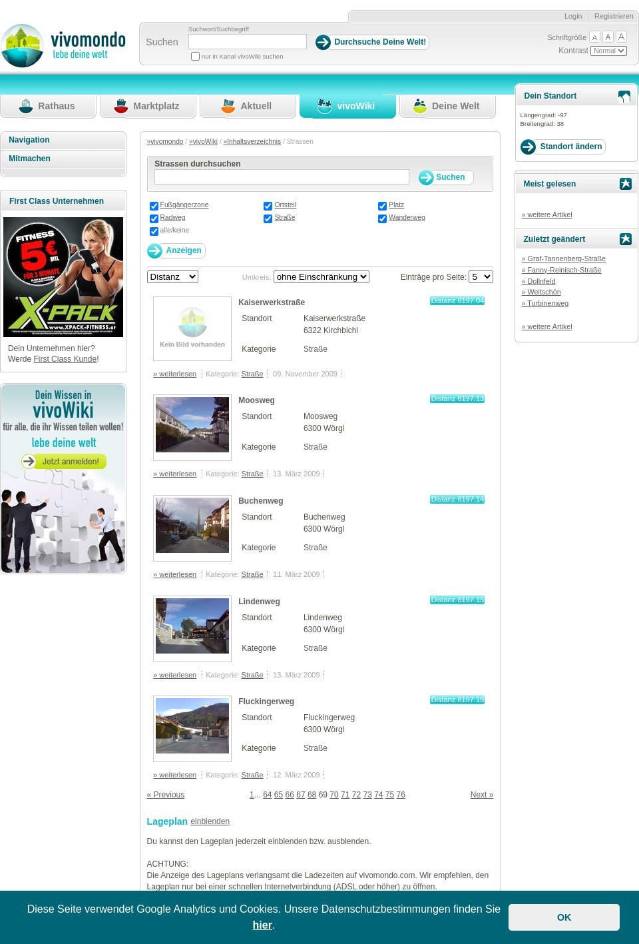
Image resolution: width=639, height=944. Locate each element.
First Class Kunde (65, 359)
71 (345, 794)
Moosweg (256, 400)
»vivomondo (165, 141)
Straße (284, 217)
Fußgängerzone (184, 205)
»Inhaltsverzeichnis (253, 141)
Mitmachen (30, 158)
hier (262, 925)
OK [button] (564, 917)
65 (278, 794)
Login (573, 16)
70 (333, 794)
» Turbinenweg (544, 303)
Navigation (29, 140)
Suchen (162, 42)
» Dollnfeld (538, 281)
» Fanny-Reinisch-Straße (561, 270)
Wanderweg (407, 217)
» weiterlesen (174, 374)
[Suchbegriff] (247, 41)
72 (356, 794)
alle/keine (175, 230)
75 (389, 794)
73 (367, 794)
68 (312, 794)
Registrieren (614, 16)
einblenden (210, 821)
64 (267, 794)
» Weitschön (540, 292)
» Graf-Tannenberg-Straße (563, 258)
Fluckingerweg (266, 701)
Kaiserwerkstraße (271, 302)
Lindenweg (259, 601)
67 (300, 794)
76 (401, 794)
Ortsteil (285, 205)
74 (378, 794)
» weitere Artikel (546, 215)
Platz (396, 205)
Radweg (173, 217)
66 (290, 794)
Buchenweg (260, 501)
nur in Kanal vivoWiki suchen (243, 56)
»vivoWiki (203, 141)
